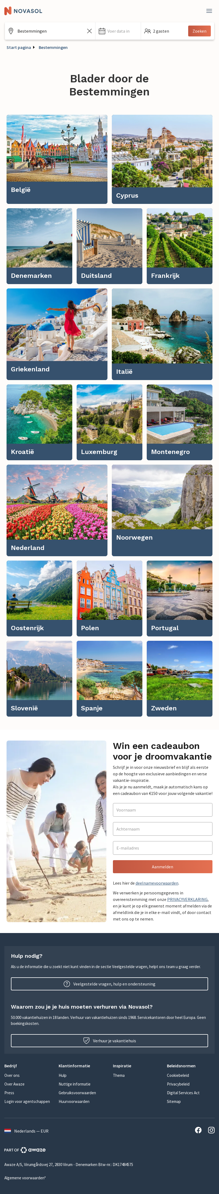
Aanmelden (162, 866)
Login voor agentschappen (27, 1101)
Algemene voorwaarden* (25, 1177)
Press (9, 1092)
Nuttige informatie (75, 1084)
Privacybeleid (178, 1084)
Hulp (63, 1075)
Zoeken (199, 31)
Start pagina (19, 47)
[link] (57, 159)
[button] (118, 31)
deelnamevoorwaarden (157, 883)
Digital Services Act (183, 1092)
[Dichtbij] (209, 10)
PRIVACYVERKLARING (187, 899)
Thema (119, 1075)
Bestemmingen (53, 47)
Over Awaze (14, 1084)
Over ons (12, 1075)
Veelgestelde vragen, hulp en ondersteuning (109, 984)
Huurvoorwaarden (74, 1101)
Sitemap (174, 1101)
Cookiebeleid (178, 1075)
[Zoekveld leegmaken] (89, 31)
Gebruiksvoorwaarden (77, 1092)
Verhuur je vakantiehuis (109, 1040)
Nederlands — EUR (26, 1131)
